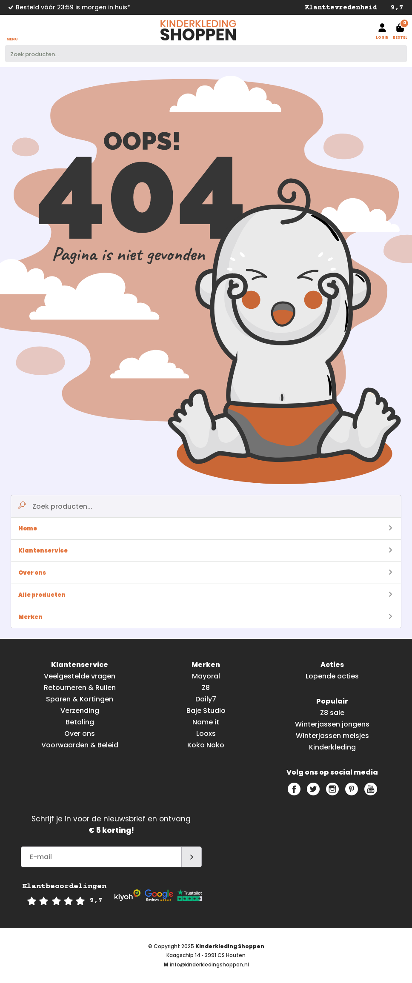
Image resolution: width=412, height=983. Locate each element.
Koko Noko (205, 745)
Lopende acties (332, 676)
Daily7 (205, 699)
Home (205, 528)
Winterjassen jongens (332, 724)
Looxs (206, 733)
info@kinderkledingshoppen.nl (209, 964)
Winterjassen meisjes (332, 736)
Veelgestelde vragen (79, 676)
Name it (205, 722)
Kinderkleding (332, 747)
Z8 (206, 687)
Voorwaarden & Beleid (79, 745)
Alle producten (205, 595)
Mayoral (206, 676)
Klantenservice (205, 551)
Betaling (80, 722)
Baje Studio (206, 710)
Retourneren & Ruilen (80, 687)
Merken (205, 617)
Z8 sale (332, 713)
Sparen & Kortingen (79, 699)
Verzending (79, 710)
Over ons (205, 573)
